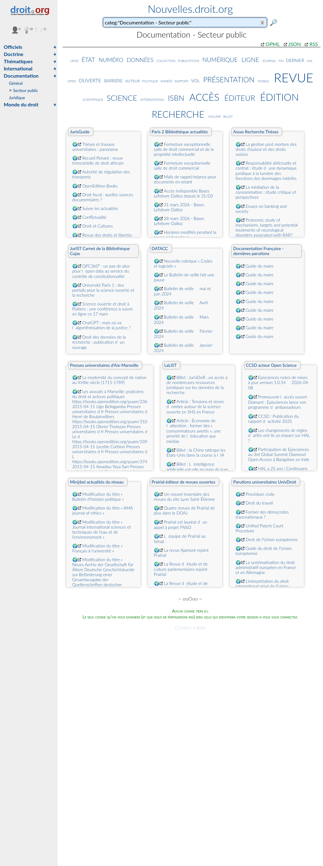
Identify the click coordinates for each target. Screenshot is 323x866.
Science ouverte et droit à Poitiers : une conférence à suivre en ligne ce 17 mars (102, 308)
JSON (294, 44)
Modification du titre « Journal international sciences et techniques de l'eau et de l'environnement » (101, 530)
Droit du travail (259, 502)
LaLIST (170, 365)
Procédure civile (260, 494)
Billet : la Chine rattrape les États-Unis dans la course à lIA (196, 453)
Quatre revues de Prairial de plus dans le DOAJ (184, 510)
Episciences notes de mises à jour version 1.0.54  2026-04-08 (279, 382)
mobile (263, 81)
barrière (113, 80)
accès (204, 95)
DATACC (159, 248)
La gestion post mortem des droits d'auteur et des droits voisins (266, 149)
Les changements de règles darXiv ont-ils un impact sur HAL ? (279, 435)
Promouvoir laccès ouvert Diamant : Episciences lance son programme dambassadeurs (277, 402)
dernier (295, 60)
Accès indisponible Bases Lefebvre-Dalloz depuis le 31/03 (183, 193)
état (88, 59)
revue (293, 75)
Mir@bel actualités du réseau (97, 481)
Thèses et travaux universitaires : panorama (95, 147)
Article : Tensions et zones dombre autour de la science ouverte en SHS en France (195, 406)
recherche (178, 113)
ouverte (90, 80)
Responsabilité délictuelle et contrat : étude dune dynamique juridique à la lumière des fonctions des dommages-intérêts (266, 171)
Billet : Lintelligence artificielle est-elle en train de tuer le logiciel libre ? (197, 469)
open (72, 81)
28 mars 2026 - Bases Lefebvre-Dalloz (179, 221)
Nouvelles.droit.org (190, 9)
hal (310, 60)
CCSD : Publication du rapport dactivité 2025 (273, 419)
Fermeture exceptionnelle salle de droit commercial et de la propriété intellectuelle (184, 149)
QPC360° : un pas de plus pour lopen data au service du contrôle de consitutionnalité (101, 271)
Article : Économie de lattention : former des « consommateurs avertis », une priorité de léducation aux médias (194, 431)
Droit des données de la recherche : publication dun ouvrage (99, 342)
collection (166, 60)
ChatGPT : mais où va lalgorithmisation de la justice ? (101, 325)
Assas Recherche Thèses (255, 131)
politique (150, 81)
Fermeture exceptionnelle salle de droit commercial (182, 166)
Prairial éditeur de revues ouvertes (183, 481)
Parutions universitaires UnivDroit (264, 481)
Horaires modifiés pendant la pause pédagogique (185, 235)
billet (228, 116)
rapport (182, 81)
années (166, 81)
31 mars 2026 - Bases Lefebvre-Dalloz (179, 207)
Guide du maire (260, 266)
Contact (183, 627)
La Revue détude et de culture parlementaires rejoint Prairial (181, 569)
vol (195, 80)
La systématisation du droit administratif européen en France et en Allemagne (266, 567)
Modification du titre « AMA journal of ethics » (102, 510)
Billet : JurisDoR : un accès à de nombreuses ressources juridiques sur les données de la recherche (197, 385)
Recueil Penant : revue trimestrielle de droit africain (98, 161)
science (122, 97)
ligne (250, 58)
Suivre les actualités (100, 208)
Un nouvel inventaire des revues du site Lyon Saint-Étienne (184, 497)
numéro (111, 59)
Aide (201, 627)
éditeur (239, 97)
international (153, 99)
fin (281, 60)
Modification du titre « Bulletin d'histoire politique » (98, 497)
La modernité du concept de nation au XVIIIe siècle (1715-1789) (109, 380)
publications (188, 60)
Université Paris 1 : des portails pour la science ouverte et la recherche (103, 290)
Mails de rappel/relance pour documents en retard (185, 179)
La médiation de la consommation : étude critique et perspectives (266, 192)
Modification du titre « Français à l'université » (97, 548)
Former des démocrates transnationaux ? (262, 515)
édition (279, 95)
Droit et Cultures (97, 225)
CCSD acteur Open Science (271, 365)
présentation (228, 78)
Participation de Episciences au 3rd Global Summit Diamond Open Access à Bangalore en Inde (278, 454)
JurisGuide (80, 131)
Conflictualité (94, 217)
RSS (313, 44)
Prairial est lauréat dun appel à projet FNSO (180, 525)
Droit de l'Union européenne (272, 539)
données (140, 59)
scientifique (93, 99)
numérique (220, 59)
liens (74, 60)
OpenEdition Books (100, 185)
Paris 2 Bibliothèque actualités (179, 131)
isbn (176, 97)
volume (214, 116)
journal (269, 60)
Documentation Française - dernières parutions (258, 251)
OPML (272, 44)
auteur (132, 80)
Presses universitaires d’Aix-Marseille (104, 365)
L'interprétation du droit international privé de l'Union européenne (262, 586)
